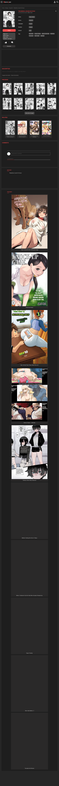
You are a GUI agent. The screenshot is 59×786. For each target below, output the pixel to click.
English (30, 23)
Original (30, 27)
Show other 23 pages (29, 112)
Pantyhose (52, 33)
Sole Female (37, 35)
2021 (30, 30)
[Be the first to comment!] (30, 152)
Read (9, 30)
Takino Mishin (32, 16)
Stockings (42, 35)
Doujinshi (31, 20)
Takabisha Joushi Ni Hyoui (15, 171)
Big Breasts (31, 33)
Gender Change (38, 33)
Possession (31, 35)
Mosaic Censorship (45, 33)
